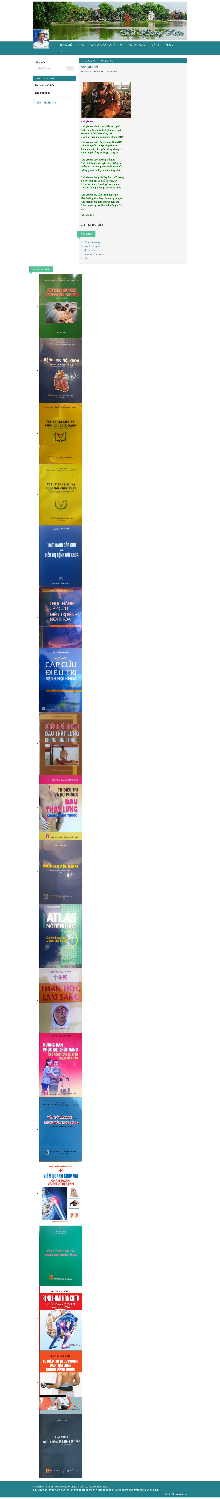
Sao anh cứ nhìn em (93, 254)
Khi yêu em (89, 250)
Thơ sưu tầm (42, 93)
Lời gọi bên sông (92, 242)
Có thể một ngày (92, 246)
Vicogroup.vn (180, 1494)
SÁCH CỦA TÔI (41, 269)
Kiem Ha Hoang (46, 102)
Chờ (86, 258)
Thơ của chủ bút (44, 85)
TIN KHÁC (86, 234)
